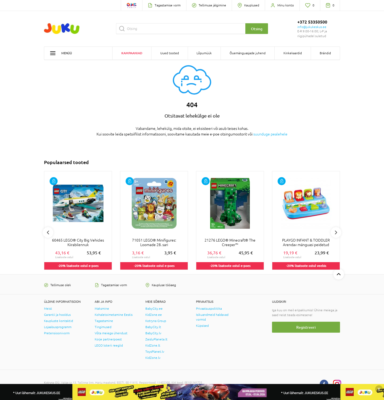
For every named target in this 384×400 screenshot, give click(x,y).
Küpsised (202, 326)
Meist (48, 308)
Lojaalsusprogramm (57, 327)
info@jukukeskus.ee (311, 27)
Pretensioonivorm (57, 333)
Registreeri (306, 327)
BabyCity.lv (153, 333)
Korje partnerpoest (108, 339)
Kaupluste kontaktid (58, 321)
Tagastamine (104, 321)
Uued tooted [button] (169, 53)
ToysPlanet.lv (154, 352)
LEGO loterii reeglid (109, 345)
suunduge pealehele (270, 134)
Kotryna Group (155, 321)
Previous (48, 232)
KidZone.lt (152, 345)
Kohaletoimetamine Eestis (114, 315)
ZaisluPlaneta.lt (156, 339)
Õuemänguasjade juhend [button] (248, 53)
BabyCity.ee (154, 308)
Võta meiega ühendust (111, 333)
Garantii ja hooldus (57, 315)
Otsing (256, 28)
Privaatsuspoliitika (209, 308)
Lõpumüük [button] (204, 53)
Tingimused (103, 327)
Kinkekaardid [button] (292, 53)
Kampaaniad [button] (131, 53)
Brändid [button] (325, 53)
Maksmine (102, 308)
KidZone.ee (153, 315)
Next (336, 232)
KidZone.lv (153, 358)
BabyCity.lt (153, 327)
